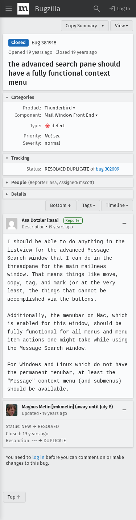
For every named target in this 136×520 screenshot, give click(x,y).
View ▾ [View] (121, 25)
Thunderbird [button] (60, 108)
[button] (119, 9)
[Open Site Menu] (9, 9)
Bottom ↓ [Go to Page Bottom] (61, 205)
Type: (35, 125)
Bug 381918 (44, 43)
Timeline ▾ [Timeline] (117, 205)
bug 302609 (107, 169)
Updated (30, 413)
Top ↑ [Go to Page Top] (14, 497)
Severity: (32, 143)
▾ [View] (103, 25)
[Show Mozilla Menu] (23, 9)
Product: (32, 108)
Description (33, 226)
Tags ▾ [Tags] (88, 205)
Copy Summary (81, 25)
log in (38, 457)
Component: (28, 115)
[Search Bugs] (97, 9)
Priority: (32, 136)
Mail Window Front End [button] (71, 115)
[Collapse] (124, 223)
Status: (33, 169)
